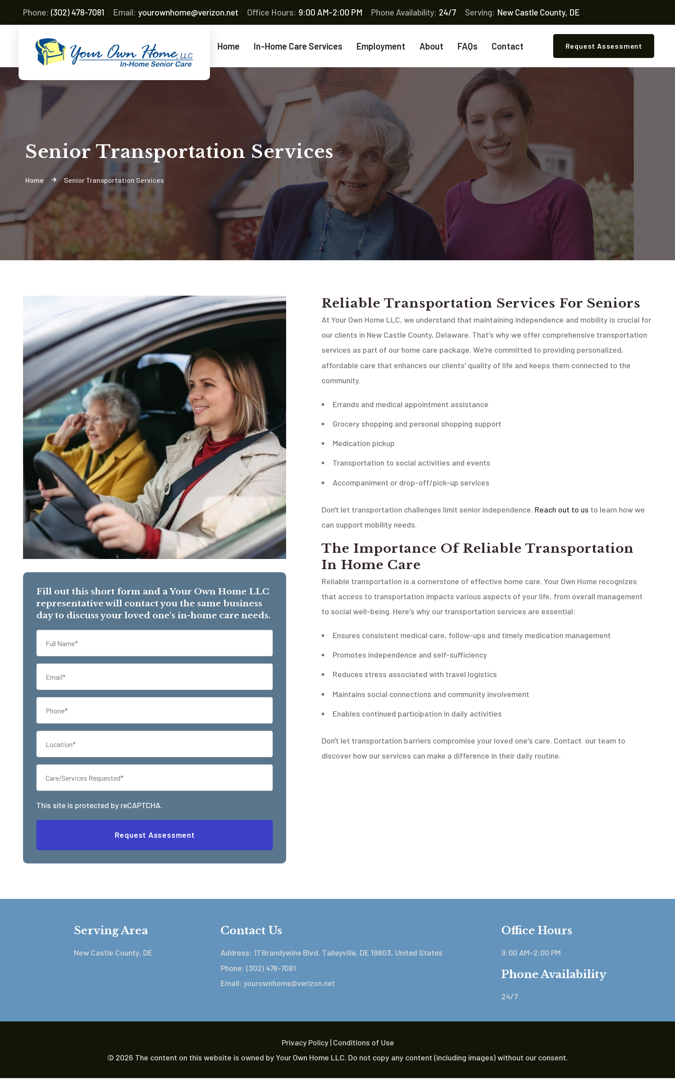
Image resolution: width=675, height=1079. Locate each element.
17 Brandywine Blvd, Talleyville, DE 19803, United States (350, 953)
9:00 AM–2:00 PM (304, 12)
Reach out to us (562, 510)
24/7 (413, 12)
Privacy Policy (304, 1043)
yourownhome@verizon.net (175, 12)
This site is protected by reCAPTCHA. (100, 805)
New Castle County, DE (522, 12)
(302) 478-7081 (63, 12)
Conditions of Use (363, 1043)
